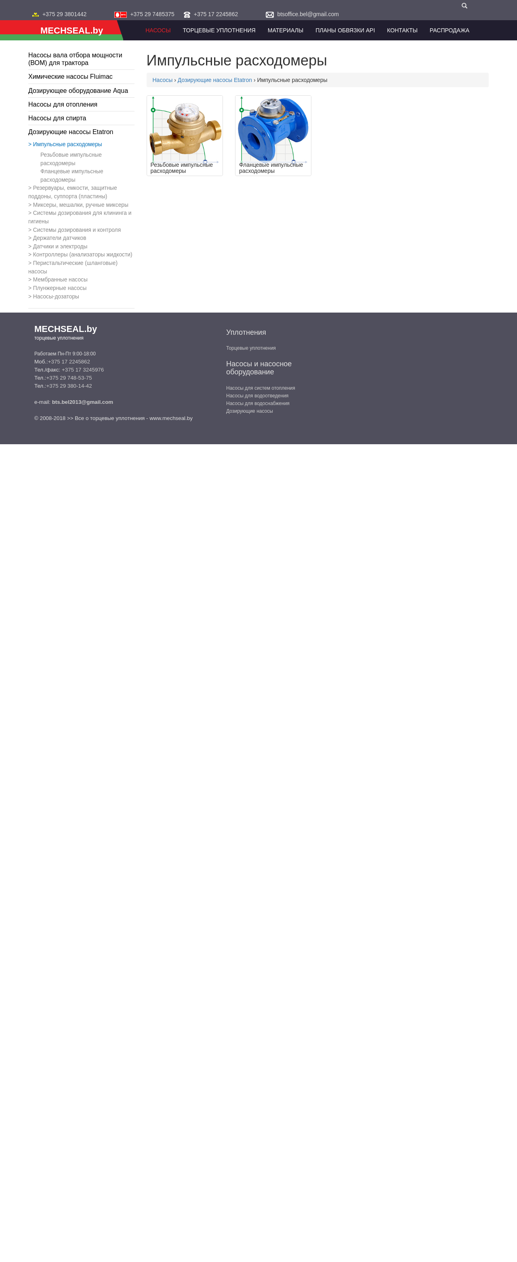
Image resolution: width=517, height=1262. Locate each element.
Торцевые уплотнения (251, 348)
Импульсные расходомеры (67, 144)
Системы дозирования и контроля (77, 230)
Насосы (157, 30)
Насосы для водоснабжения (258, 403)
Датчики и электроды (60, 247)
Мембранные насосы (60, 280)
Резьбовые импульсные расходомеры (71, 159)
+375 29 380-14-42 (69, 386)
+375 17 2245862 (216, 14)
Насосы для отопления (62, 104)
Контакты (402, 30)
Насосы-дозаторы (56, 297)
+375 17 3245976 (83, 370)
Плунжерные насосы (60, 288)
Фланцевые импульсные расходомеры (71, 175)
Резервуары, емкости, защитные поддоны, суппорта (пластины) (72, 192)
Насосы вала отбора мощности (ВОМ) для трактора (75, 59)
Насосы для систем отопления (260, 388)
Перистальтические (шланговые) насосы (73, 267)
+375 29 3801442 (64, 14)
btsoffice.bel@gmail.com (307, 14)
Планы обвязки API (345, 30)
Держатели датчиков (59, 238)
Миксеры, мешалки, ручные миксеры (80, 205)
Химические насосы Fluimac (70, 76)
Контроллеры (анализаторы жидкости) (82, 255)
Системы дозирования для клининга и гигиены (79, 217)
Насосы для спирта (57, 118)
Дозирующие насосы (249, 411)
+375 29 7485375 (152, 14)
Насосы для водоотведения (257, 396)
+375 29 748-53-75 (69, 378)
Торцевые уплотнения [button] (219, 30)
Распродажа (449, 30)
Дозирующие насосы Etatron (70, 131)
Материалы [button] (285, 30)
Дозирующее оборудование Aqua (78, 90)
